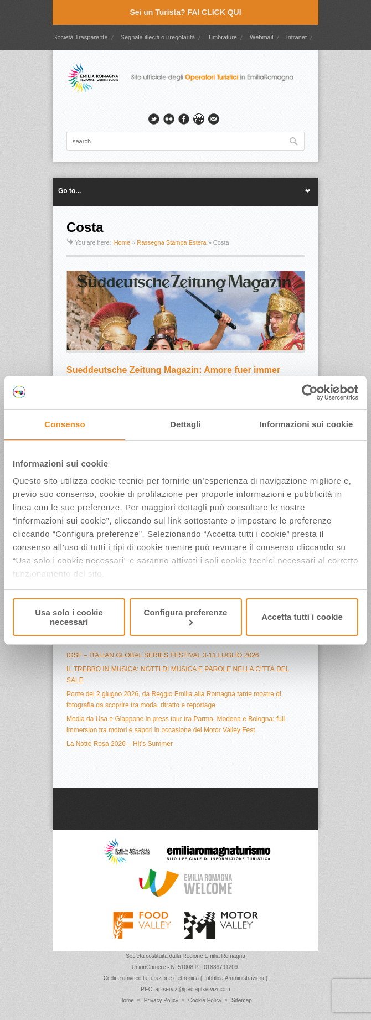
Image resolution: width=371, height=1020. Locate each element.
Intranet (296, 37)
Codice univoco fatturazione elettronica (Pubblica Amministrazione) (185, 978)
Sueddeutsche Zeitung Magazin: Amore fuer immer (173, 370)
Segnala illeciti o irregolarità (158, 37)
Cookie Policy (205, 1000)
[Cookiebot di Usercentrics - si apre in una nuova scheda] (309, 392)
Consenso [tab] (64, 424)
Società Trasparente (80, 37)
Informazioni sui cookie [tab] (306, 424)
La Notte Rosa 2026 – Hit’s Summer (119, 744)
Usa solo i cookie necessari (69, 617)
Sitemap (241, 1000)
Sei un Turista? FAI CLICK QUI (185, 12)
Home (122, 242)
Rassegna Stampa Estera (171, 242)
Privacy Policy (161, 1000)
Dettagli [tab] (185, 424)
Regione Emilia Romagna (213, 956)
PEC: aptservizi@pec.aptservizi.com (185, 989)
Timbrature (222, 37)
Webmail (262, 37)
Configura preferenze (186, 617)
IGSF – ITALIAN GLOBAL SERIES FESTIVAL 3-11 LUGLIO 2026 (162, 655)
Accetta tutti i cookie (302, 617)
